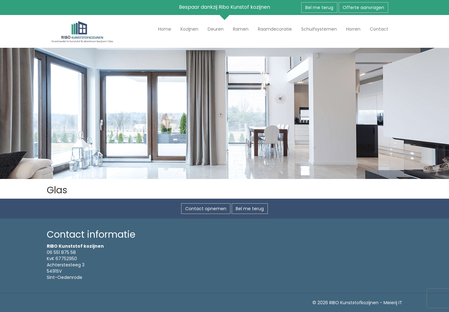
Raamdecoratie (275, 29)
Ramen (241, 29)
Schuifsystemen (319, 29)
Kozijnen (189, 29)
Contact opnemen (205, 209)
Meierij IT (393, 303)
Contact (379, 29)
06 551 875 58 (61, 252)
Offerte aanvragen (363, 7)
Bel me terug (319, 7)
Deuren (216, 29)
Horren (353, 29)
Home (164, 29)
